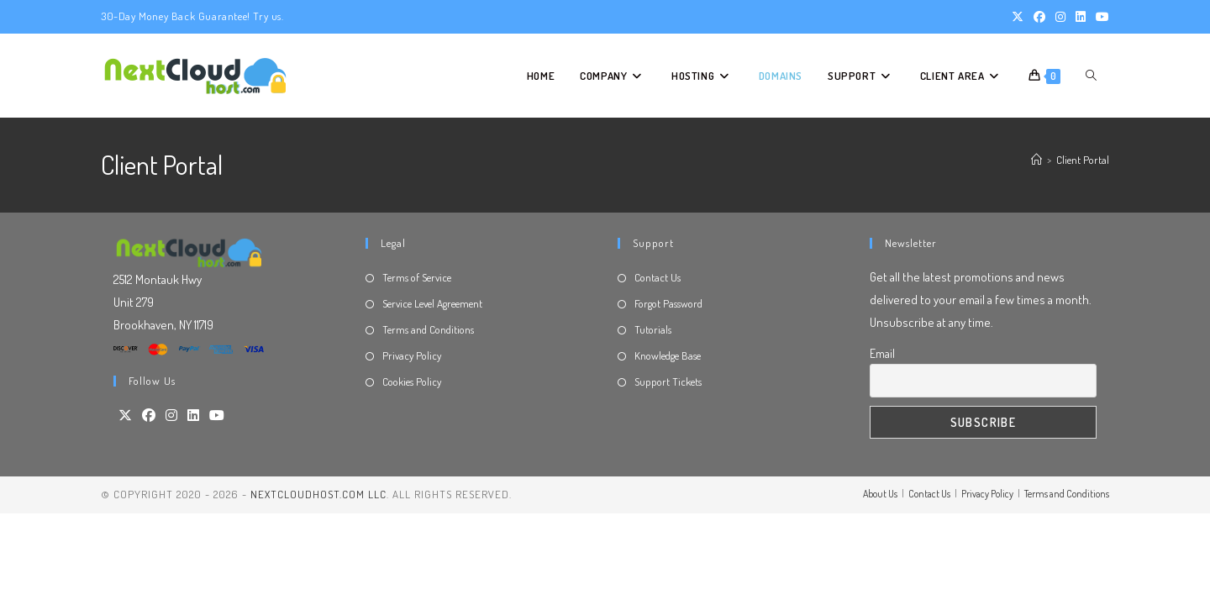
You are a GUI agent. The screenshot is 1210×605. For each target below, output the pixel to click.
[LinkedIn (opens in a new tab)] (1081, 16)
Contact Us (657, 277)
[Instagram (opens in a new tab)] (1060, 16)
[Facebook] (148, 415)
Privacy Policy (411, 355)
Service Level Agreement (432, 303)
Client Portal (1082, 159)
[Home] (1036, 159)
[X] (125, 415)
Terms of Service (416, 277)
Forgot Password (668, 303)
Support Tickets (668, 381)
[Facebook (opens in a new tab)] (1039, 16)
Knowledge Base (667, 355)
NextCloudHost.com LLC (318, 494)
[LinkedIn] (193, 415)
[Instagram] (171, 415)
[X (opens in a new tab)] (1017, 16)
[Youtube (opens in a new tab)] (1100, 16)
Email (882, 353)
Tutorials (652, 329)
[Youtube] (216, 415)
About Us (880, 493)
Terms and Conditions (428, 329)
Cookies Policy (411, 381)
